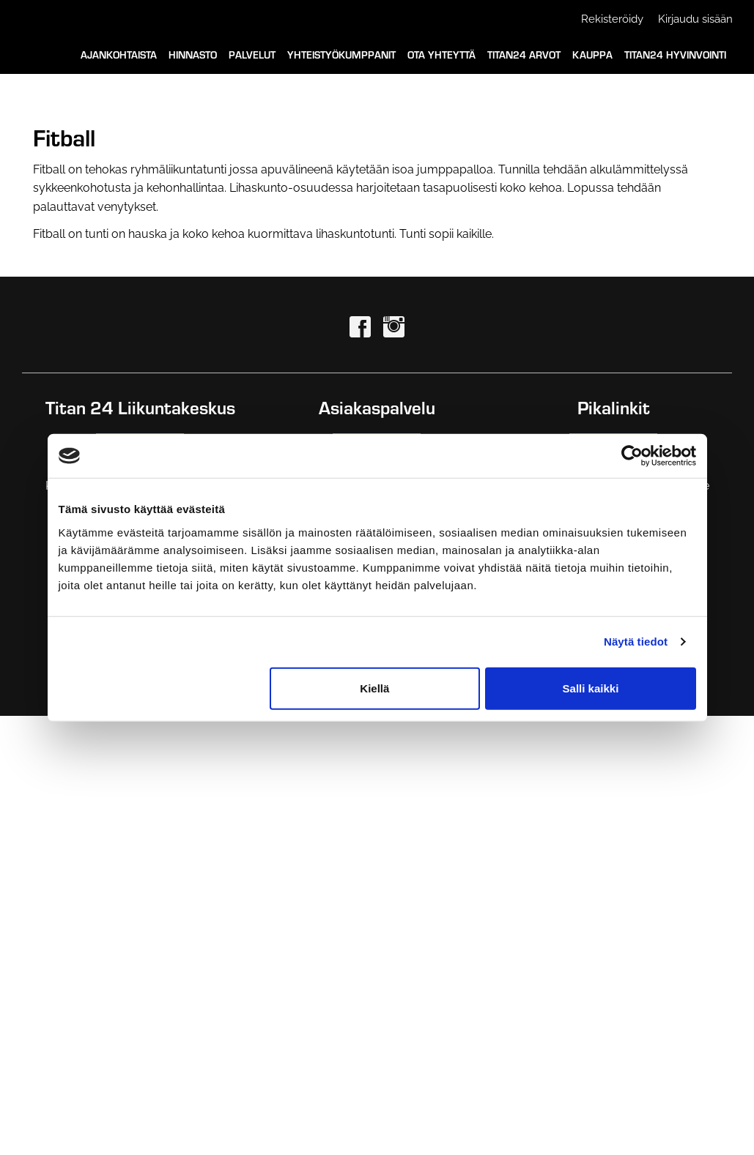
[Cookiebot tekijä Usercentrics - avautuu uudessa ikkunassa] (632, 456)
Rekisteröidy (612, 19)
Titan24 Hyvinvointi (675, 54)
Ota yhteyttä (441, 54)
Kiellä (374, 687)
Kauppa (592, 54)
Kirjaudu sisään (695, 19)
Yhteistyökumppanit (341, 54)
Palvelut (252, 54)
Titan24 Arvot (524, 54)
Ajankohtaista (119, 54)
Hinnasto (193, 54)
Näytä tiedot (636, 641)
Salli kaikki (591, 687)
